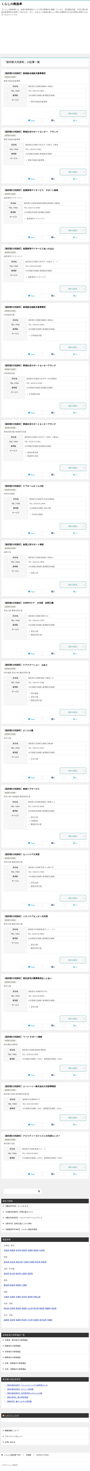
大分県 (30, 1320)
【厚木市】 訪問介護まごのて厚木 (18, 1224)
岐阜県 (12, 1285)
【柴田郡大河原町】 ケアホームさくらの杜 (24, 486)
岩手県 (18, 1250)
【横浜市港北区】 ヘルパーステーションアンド (23, 1218)
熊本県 (24, 1320)
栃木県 (37, 1262)
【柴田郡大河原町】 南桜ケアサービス (22, 789)
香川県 (36, 1308)
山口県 (30, 1308)
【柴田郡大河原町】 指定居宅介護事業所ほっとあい (28, 978)
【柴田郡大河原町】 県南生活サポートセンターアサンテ (30, 365)
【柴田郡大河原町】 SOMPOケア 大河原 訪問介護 (28, 603)
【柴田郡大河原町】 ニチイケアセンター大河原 (26, 916)
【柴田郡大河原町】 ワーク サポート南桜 (23, 1037)
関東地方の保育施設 (13, 1346)
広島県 (12, 1308)
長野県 (30, 1274)
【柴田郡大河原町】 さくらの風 (18, 730)
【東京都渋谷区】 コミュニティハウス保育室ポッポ (27, 1385)
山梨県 (24, 1274)
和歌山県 (36, 1297)
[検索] (23, 1191)
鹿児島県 (42, 1320)
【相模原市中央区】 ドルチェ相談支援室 (21, 1229)
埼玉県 (12, 1262)
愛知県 (6, 1285)
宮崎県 (36, 1320)
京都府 (12, 1297)
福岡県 (6, 1320)
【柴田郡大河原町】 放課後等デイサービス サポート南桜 (31, 190)
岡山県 (6, 1308)
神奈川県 (19, 1262)
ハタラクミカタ (12, 1415)
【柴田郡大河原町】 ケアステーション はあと (26, 665)
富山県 (12, 1274)
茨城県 (32, 1262)
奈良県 (24, 1297)
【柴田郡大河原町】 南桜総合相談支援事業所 (25, 73)
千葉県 (26, 1262)
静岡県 (18, 1285)
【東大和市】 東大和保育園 (17, 1397)
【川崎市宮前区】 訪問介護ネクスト (19, 1212)
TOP (12, 1455)
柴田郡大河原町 (10, 77)
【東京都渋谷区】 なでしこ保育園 (19, 1389)
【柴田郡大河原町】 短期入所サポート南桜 (24, 544)
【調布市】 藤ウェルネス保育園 (19, 1401)
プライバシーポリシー (13, 1436)
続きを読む (76, 113)
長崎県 (18, 1320)
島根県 (24, 1308)
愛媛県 (48, 1308)
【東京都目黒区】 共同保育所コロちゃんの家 (24, 1393)
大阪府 (6, 1297)
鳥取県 (18, 1308)
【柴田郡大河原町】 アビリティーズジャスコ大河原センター (32, 1136)
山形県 (42, 1250)
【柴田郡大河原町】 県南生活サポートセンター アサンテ (31, 132)
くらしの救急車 (11, 4)
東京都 (6, 1262)
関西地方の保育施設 (13, 1357)
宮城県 (30, 1250)
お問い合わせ (10, 1442)
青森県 (12, 1250)
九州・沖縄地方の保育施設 (15, 1369)
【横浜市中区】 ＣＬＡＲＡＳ (16, 1206)
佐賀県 (12, 1320)
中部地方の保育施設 (13, 1352)
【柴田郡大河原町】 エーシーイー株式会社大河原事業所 (30, 1086)
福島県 (36, 1250)
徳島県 (42, 1308)
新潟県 (6, 1274)
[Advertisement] (45, 36)
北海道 (6, 1250)
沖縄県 (49, 1320)
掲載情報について (12, 1431)
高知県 (53, 1308)
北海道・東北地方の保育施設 (16, 1340)
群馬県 (43, 1262)
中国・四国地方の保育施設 (15, 1363)
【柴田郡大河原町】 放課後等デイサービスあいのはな (29, 249)
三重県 (24, 1285)
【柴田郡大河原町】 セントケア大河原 (22, 854)
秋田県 (24, 1250)
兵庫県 (18, 1297)
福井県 (18, 1274)
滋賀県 (30, 1297)
